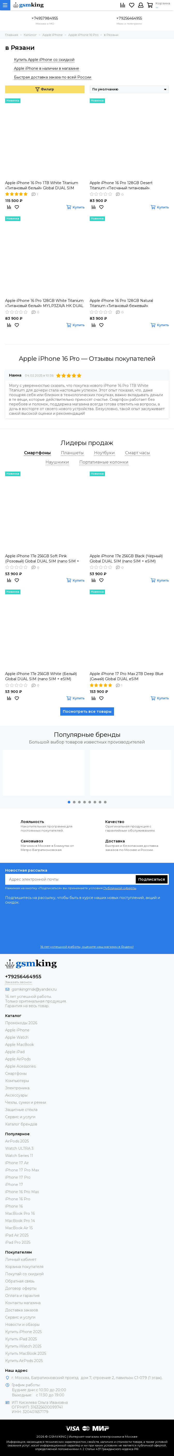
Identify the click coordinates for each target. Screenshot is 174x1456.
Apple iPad (15, 1052)
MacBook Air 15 (19, 1228)
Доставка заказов (21, 1310)
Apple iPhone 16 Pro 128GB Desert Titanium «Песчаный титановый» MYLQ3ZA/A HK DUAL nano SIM (121, 186)
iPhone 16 (14, 1206)
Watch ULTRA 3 (19, 1148)
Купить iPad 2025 (21, 1339)
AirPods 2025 (17, 1141)
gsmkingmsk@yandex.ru (34, 989)
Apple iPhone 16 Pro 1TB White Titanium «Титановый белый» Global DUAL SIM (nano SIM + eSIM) (41, 186)
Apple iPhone (17, 1030)
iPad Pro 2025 (17, 1242)
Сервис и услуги (20, 1117)
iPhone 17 (14, 1184)
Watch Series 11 (19, 1155)
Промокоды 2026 (21, 1023)
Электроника (17, 1088)
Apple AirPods (18, 1059)
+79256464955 (129, 18)
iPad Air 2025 (16, 1235)
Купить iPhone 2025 (23, 1331)
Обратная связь (19, 1281)
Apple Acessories (20, 1066)
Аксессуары (16, 1095)
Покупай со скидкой (24, 1274)
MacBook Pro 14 (20, 1220)
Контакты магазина (23, 1303)
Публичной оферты (119, 888)
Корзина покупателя (24, 1266)
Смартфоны (16, 1073)
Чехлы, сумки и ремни (25, 1102)
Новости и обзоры (22, 1324)
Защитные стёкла (21, 1109)
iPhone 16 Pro (17, 1199)
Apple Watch (16, 1037)
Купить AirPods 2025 (24, 1360)
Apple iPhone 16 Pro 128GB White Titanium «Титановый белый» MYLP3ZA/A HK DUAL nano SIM (44, 303)
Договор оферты (20, 1288)
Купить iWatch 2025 (23, 1346)
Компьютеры (17, 1080)
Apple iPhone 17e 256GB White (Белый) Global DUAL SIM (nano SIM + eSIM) (41, 676)
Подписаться (151, 879)
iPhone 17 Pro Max (22, 1170)
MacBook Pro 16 (20, 1213)
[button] (69, 802)
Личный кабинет (20, 1259)
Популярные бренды (87, 734)
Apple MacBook (19, 1044)
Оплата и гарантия (22, 1295)
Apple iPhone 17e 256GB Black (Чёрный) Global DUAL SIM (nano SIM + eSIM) (126, 558)
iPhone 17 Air (17, 1163)
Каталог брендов (21, 1124)
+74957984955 (45, 18)
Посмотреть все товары (87, 711)
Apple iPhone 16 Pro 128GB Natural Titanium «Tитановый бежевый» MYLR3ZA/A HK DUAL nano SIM (121, 303)
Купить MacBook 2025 (25, 1353)
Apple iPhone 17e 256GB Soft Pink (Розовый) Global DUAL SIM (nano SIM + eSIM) (42, 559)
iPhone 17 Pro (18, 1177)
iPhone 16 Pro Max (22, 1191)
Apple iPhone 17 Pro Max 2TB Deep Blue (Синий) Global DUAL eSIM (126, 676)
